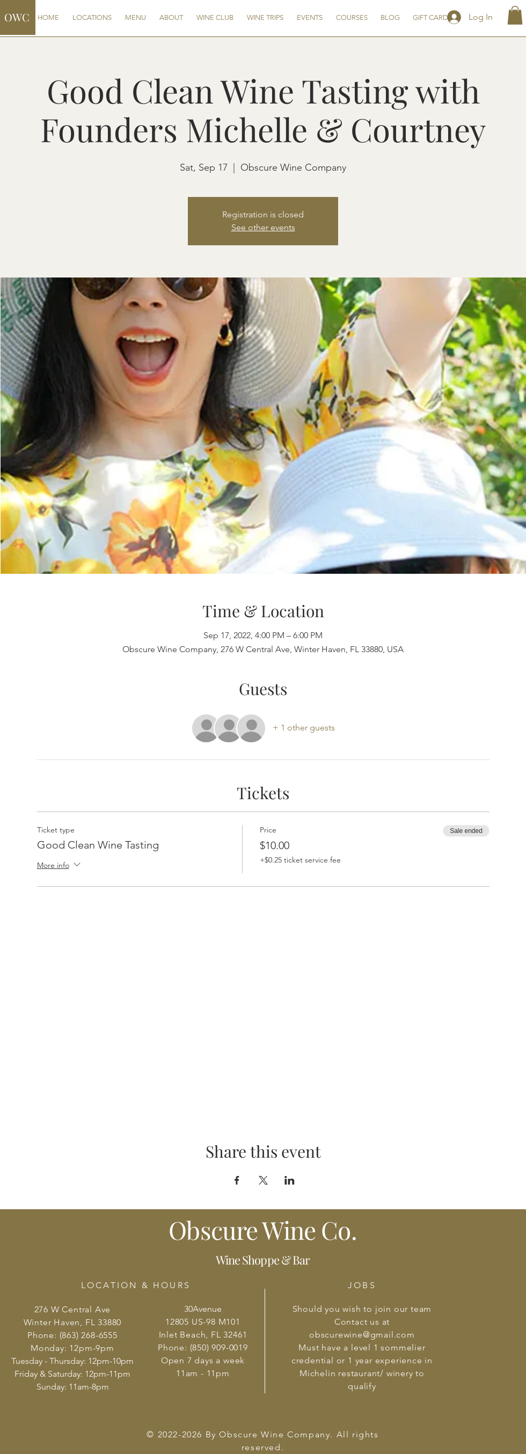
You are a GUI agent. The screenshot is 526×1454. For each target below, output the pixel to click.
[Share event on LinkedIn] (289, 1180)
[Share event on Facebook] (237, 1180)
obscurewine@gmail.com (362, 1334)
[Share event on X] (263, 1180)
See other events (263, 227)
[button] (515, 15)
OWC (17, 17)
